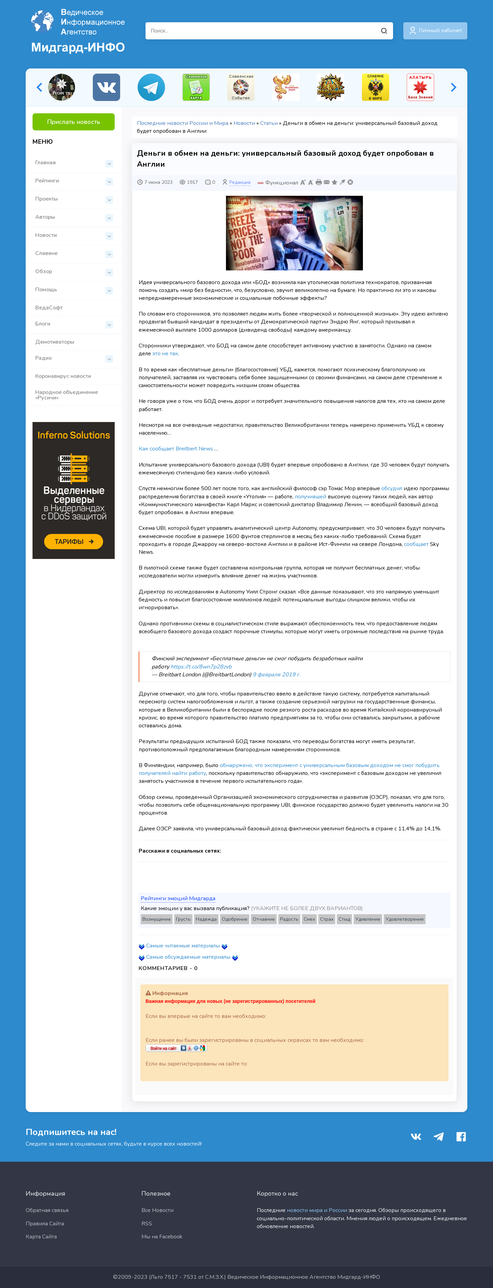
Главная (74, 163)
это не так (165, 353)
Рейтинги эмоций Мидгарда (178, 898)
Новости (74, 235)
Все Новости (157, 1210)
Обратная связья (47, 1210)
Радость (289, 919)
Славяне (74, 254)
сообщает (416, 544)
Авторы (74, 217)
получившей (310, 496)
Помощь (74, 290)
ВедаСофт (49, 307)
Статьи (269, 123)
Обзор (74, 272)
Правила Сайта (45, 1223)
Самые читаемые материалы (183, 945)
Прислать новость (73, 122)
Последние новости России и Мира (182, 123)
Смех (309, 919)
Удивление (367, 919)
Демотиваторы (54, 342)
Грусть (183, 919)
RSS (146, 1223)
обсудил (391, 488)
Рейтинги (74, 181)
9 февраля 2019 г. (277, 674)
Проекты (74, 199)
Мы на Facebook (161, 1236)
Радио (74, 358)
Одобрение (235, 919)
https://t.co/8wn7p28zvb (200, 667)
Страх (326, 919)
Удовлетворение (404, 919)
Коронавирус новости (63, 376)
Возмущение (156, 919)
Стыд (344, 919)
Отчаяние (264, 919)
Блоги (74, 324)
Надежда (206, 919)
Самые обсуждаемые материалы (188, 957)
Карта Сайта (41, 1236)
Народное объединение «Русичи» (66, 394)
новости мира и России (317, 1210)
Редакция (240, 182)
